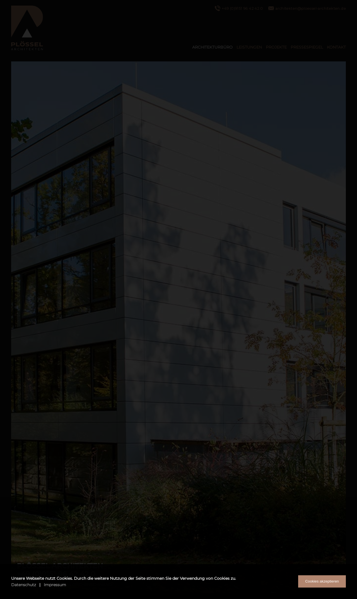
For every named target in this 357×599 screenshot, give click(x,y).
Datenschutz (23, 584)
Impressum (55, 584)
